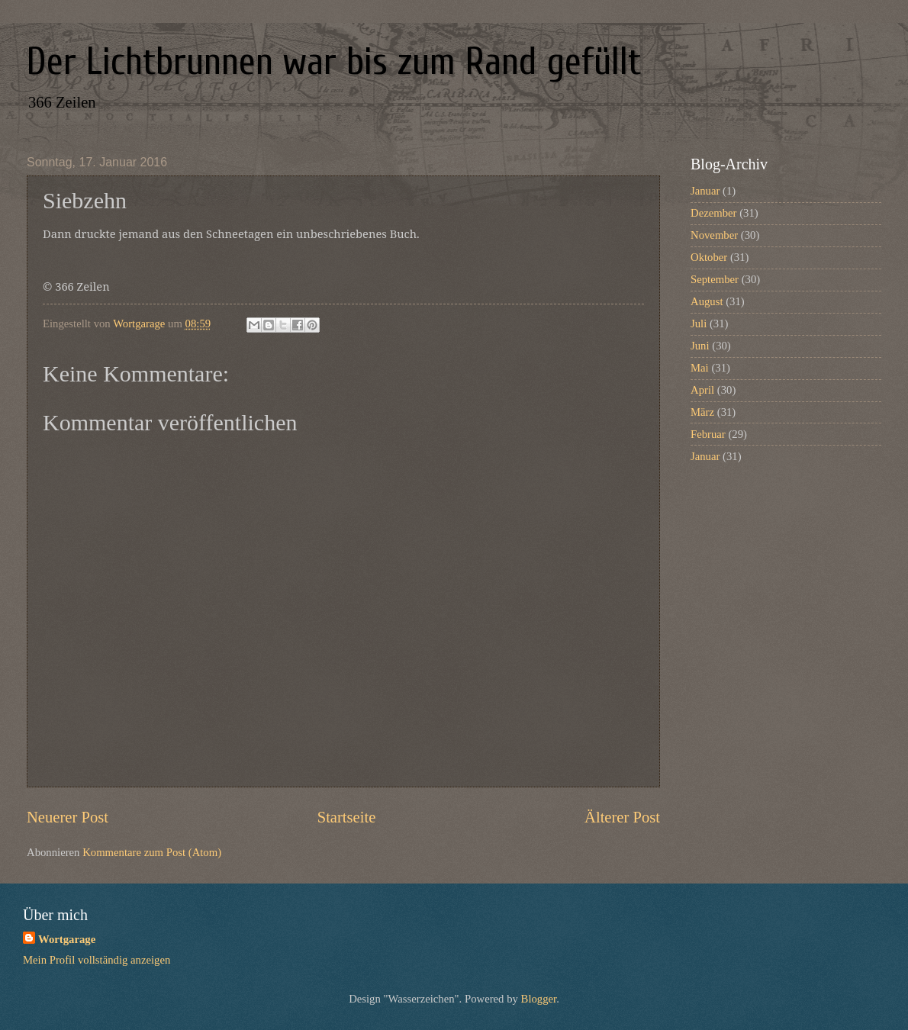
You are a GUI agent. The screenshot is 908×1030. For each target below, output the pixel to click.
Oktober (709, 257)
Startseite (346, 817)
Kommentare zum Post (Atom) (151, 852)
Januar (705, 191)
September (715, 279)
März (702, 412)
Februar (708, 434)
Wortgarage (66, 939)
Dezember (713, 213)
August (707, 301)
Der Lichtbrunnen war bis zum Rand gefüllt (334, 62)
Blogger (539, 999)
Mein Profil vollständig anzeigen (96, 960)
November (714, 235)
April (702, 390)
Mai (700, 368)
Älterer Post (622, 817)
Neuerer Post (67, 817)
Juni (700, 346)
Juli (699, 323)
